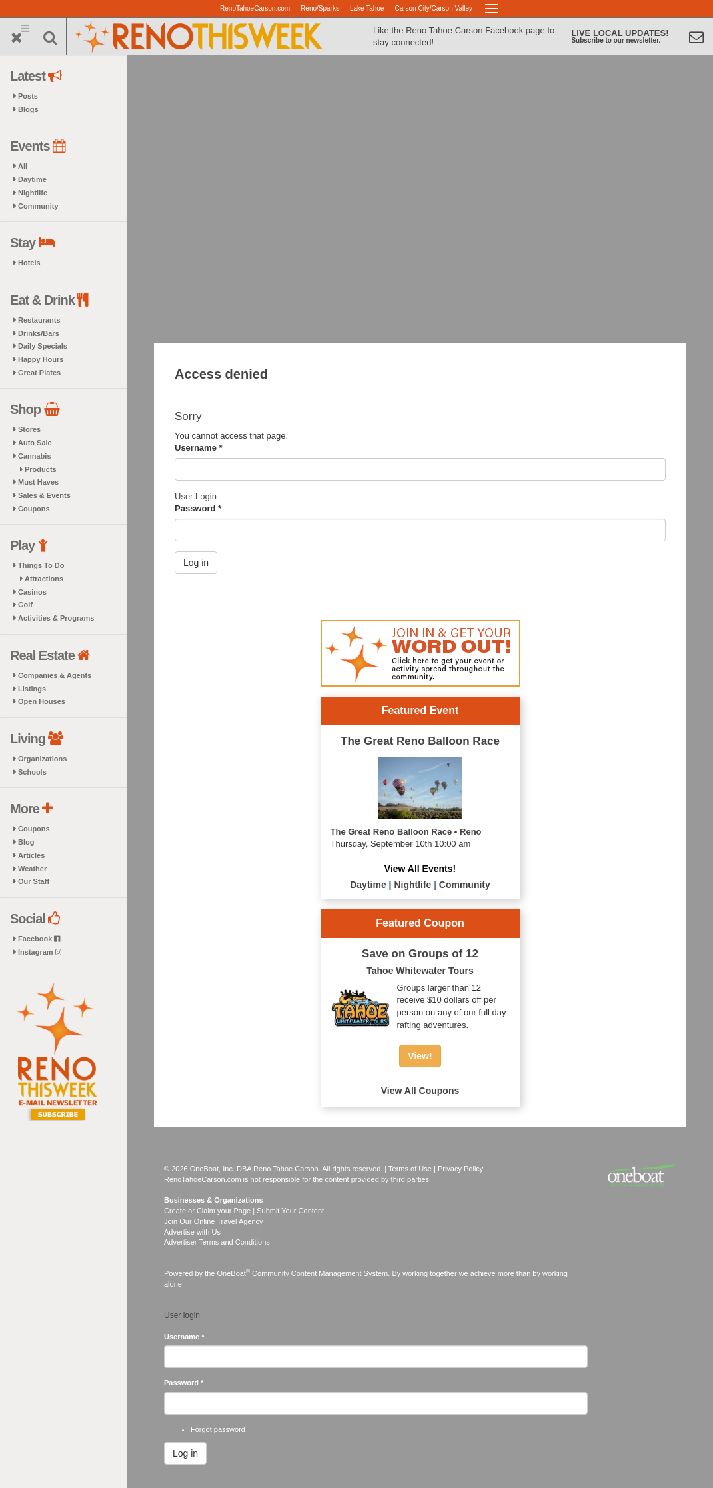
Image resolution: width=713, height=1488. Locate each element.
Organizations (42, 759)
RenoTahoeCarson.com (255, 8)
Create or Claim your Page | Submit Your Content (244, 1211)
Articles (31, 855)
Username (199, 448)
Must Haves (38, 482)
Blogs (28, 109)
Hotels (29, 263)
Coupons (34, 509)
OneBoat (234, 1273)
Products (41, 469)
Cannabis (34, 456)
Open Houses (41, 701)
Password (198, 508)
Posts (28, 96)
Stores (29, 429)
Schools (32, 772)
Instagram (39, 952)
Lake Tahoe (367, 8)
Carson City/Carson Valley (433, 8)
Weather (32, 869)
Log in (196, 562)
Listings (32, 689)
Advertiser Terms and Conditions (217, 1242)
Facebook (39, 939)
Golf (25, 605)
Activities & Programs (56, 618)
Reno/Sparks (320, 8)
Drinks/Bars (38, 333)
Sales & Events (44, 495)
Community (38, 206)
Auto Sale (35, 443)
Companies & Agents (54, 675)
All (22, 166)
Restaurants (39, 320)
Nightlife (32, 193)
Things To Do (41, 565)
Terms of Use (410, 1169)
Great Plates (39, 373)
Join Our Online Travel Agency (213, 1221)
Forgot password (218, 1429)
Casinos (32, 592)
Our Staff (33, 881)
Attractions (44, 579)
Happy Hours (40, 359)
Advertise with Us (192, 1232)
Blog (26, 842)
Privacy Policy (460, 1169)
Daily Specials (42, 346)
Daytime (32, 179)
